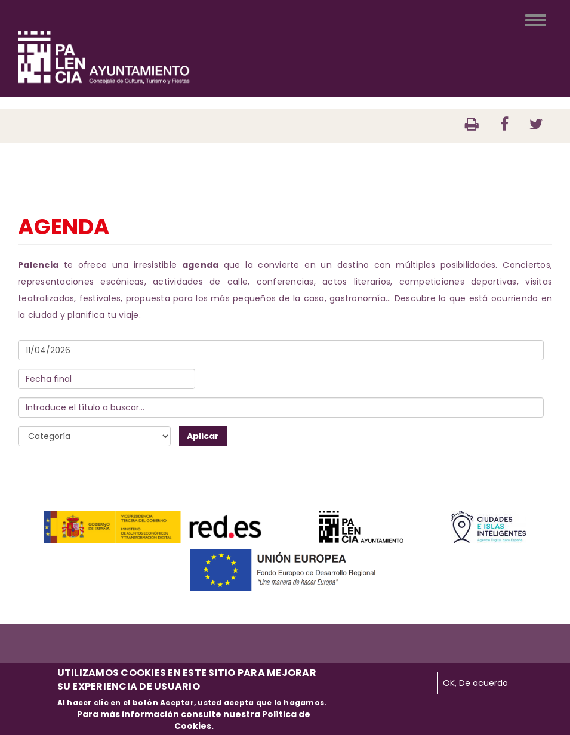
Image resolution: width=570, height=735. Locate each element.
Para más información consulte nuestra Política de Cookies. (193, 720)
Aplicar (203, 436)
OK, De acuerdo (475, 683)
